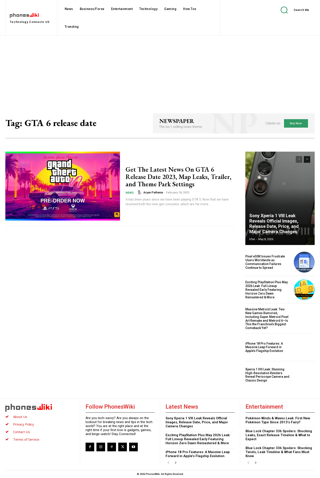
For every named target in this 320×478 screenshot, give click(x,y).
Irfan (252, 239)
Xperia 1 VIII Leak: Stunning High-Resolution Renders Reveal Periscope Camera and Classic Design (267, 375)
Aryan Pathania (153, 192)
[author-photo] (140, 192)
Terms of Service (26, 439)
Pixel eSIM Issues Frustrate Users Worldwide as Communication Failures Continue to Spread (265, 262)
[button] (291, 10)
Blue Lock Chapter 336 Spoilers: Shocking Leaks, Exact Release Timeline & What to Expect (279, 435)
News (130, 192)
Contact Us (21, 432)
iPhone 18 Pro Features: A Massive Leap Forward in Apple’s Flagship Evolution (264, 347)
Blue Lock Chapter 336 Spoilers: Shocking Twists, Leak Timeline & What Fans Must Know (279, 452)
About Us (20, 416)
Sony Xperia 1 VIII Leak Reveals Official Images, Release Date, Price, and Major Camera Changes (274, 223)
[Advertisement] (160, 69)
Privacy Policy (23, 424)
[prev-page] (299, 159)
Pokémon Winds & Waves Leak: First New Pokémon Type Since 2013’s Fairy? (278, 420)
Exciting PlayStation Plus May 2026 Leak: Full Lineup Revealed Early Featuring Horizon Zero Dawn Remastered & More (266, 289)
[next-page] (307, 159)
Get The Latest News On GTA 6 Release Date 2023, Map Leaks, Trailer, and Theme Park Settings (178, 176)
